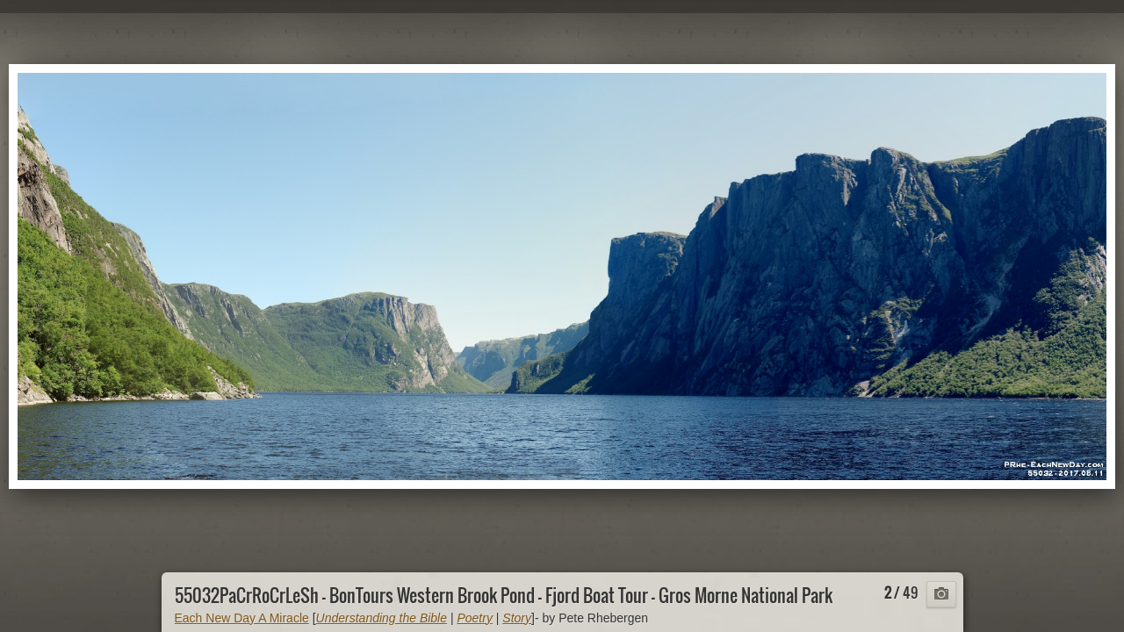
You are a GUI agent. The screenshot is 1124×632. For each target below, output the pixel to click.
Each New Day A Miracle (242, 618)
